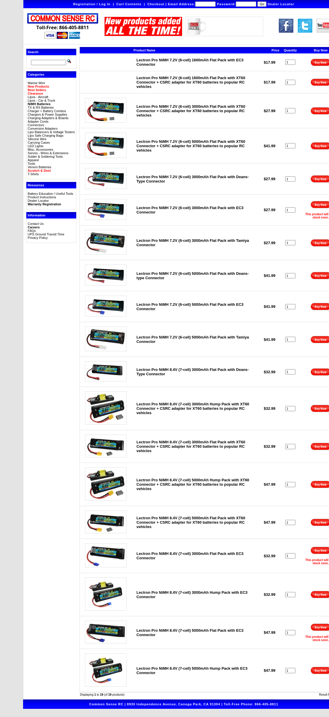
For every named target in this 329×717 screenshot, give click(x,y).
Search (33, 52)
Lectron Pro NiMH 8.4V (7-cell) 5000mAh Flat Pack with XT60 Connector (190, 522)
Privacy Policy (38, 237)
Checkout (155, 4)
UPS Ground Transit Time (46, 234)
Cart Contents (128, 4)
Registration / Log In (91, 4)
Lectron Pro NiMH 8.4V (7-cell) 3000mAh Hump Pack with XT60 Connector (192, 408)
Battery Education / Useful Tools (50, 193)
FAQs (32, 230)
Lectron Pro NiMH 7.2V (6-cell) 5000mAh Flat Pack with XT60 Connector (190, 145)
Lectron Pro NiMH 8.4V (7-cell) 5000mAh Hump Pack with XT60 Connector (192, 484)
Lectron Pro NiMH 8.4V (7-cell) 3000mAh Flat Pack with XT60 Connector (190, 446)
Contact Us (36, 223)
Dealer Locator (281, 4)
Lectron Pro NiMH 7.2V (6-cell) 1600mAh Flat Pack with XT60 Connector (190, 82)
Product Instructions (42, 197)
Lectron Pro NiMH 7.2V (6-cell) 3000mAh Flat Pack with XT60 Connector (190, 110)
